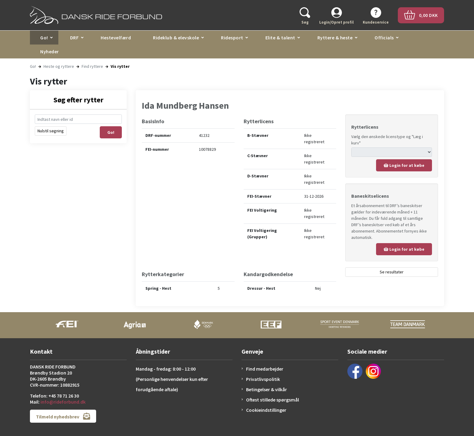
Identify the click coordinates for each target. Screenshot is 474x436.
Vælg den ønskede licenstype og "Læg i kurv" (387, 140)
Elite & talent (280, 38)
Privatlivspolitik (263, 379)
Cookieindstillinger (266, 410)
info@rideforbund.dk (63, 402)
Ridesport (232, 38)
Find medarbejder (264, 369)
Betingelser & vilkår (266, 389)
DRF (74, 38)
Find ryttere (92, 66)
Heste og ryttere (59, 66)
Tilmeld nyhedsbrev (63, 416)
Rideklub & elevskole (176, 38)
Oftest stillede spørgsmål (272, 400)
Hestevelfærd (116, 38)
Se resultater (392, 272)
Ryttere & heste (335, 38)
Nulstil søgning (50, 131)
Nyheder (49, 51)
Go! (44, 38)
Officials (384, 38)
